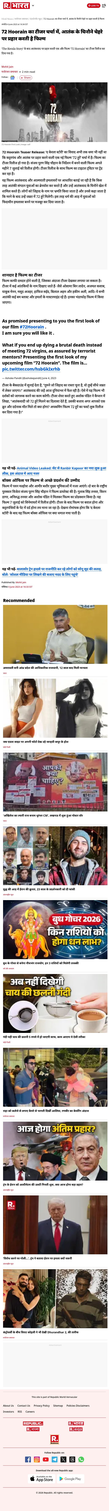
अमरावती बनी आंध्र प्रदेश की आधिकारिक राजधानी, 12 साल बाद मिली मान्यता (45, 668)
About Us (8, 1405)
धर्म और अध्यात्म (8, 968)
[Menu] (104, 6)
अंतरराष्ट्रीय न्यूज (8, 895)
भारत (5, 673)
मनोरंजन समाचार (10, 71)
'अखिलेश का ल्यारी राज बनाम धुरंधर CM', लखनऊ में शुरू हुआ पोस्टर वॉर (43, 815)
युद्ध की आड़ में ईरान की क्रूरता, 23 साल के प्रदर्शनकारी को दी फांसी (39, 889)
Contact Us (23, 1405)
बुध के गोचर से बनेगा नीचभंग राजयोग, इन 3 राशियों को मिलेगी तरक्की (41, 963)
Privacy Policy (42, 1405)
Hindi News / (8, 18)
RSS (20, 1411)
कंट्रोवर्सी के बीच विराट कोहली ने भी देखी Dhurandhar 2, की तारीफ (40, 1332)
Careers (30, 1411)
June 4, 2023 (49, 378)
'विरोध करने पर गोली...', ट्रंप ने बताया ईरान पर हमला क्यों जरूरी (37, 1258)
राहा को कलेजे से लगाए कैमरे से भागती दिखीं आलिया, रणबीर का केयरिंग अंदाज (46, 1111)
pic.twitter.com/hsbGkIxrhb (31, 369)
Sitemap (58, 1405)
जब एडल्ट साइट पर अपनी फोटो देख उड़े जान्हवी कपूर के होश (35, 742)
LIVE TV (94, 5)
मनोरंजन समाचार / (22, 18)
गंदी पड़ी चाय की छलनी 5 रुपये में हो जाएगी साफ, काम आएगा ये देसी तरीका (44, 1037)
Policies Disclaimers (78, 1405)
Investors (8, 1411)
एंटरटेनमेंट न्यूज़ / (36, 18)
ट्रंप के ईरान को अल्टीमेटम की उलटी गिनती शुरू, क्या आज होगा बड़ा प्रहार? (43, 1184)
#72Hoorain (32, 327)
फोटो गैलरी (6, 747)
